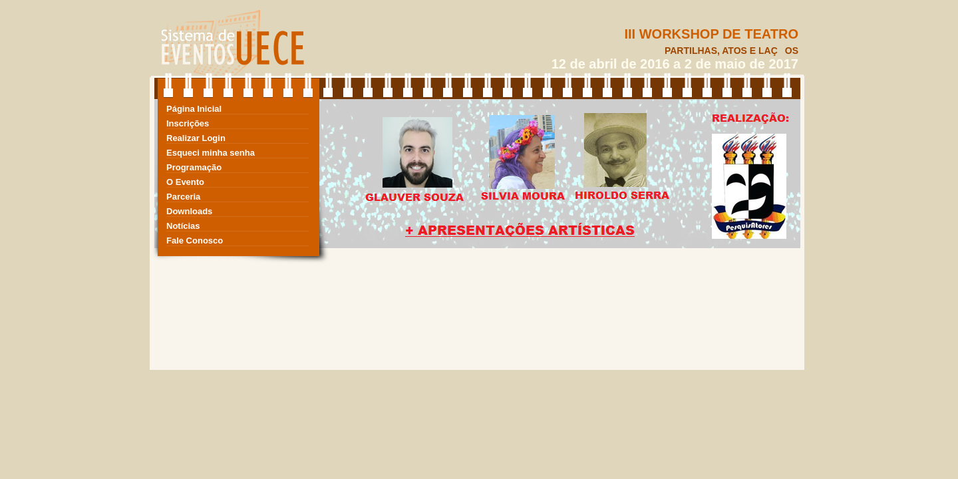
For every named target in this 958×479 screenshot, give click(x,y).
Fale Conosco (194, 240)
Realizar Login (196, 138)
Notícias (183, 226)
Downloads (189, 211)
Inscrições (187, 123)
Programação (194, 167)
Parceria (183, 197)
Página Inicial (194, 109)
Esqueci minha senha (210, 153)
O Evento (185, 182)
